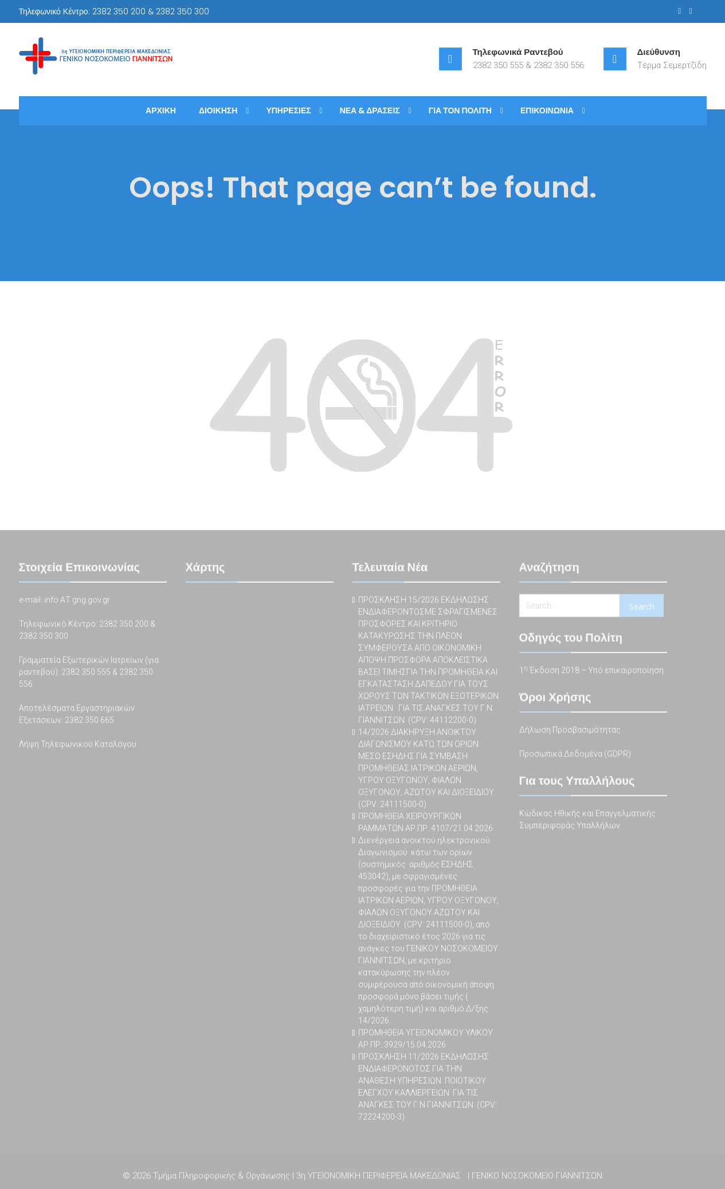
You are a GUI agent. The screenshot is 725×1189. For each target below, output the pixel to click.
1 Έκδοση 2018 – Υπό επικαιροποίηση (591, 671)
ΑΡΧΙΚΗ (161, 110)
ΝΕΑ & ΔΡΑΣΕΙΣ (370, 110)
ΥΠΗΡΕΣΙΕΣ (288, 110)
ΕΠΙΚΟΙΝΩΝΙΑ (547, 110)
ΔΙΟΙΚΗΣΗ (218, 110)
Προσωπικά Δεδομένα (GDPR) (575, 755)
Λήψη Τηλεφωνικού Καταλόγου (77, 745)
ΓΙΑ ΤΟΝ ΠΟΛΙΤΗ (460, 110)
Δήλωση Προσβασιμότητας (570, 731)
